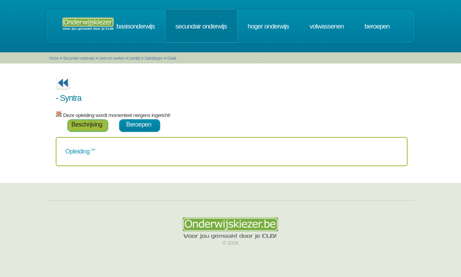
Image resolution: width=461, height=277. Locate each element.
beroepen (377, 26)
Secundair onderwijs (78, 58)
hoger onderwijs (268, 26)
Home (54, 58)
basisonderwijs (135, 26)
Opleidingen (153, 58)
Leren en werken (111, 58)
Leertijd (134, 58)
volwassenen (327, 26)
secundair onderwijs (201, 26)
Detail (171, 58)
